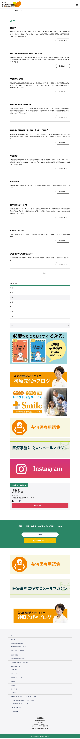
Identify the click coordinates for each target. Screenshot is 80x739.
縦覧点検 (13, 28)
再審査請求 (14, 156)
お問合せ (13, 686)
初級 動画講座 (14, 655)
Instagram (13, 693)
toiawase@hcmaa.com (20, 501)
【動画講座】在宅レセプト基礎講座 (19, 663)
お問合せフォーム (41, 506)
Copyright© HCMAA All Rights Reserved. (40, 737)
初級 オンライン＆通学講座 (17, 651)
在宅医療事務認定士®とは (17, 644)
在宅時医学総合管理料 (18, 230)
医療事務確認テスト (15, 667)
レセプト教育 (14, 670)
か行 (11, 293)
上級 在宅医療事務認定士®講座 (18, 659)
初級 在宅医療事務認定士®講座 (18, 647)
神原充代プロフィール (16, 678)
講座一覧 (13, 640)
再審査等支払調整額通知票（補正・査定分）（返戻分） (30, 130)
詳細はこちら (63, 40)
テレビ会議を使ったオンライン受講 (19, 704)
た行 (11, 302)
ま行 (11, 312)
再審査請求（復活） (17, 79)
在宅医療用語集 (14, 712)
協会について (14, 674)
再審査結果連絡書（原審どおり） (22, 104)
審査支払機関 (15, 181)
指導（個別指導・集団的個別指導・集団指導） (27, 53)
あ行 (11, 288)
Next (44, 273)
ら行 (11, 317)
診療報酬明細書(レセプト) (19, 205)
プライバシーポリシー (16, 708)
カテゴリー (13, 284)
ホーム (12, 636)
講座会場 (13, 682)
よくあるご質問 (15, 690)
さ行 (11, 297)
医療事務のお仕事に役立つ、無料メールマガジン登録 (23, 697)
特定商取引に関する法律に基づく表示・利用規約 (22, 701)
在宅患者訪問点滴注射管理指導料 (22, 254)
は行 (11, 307)
